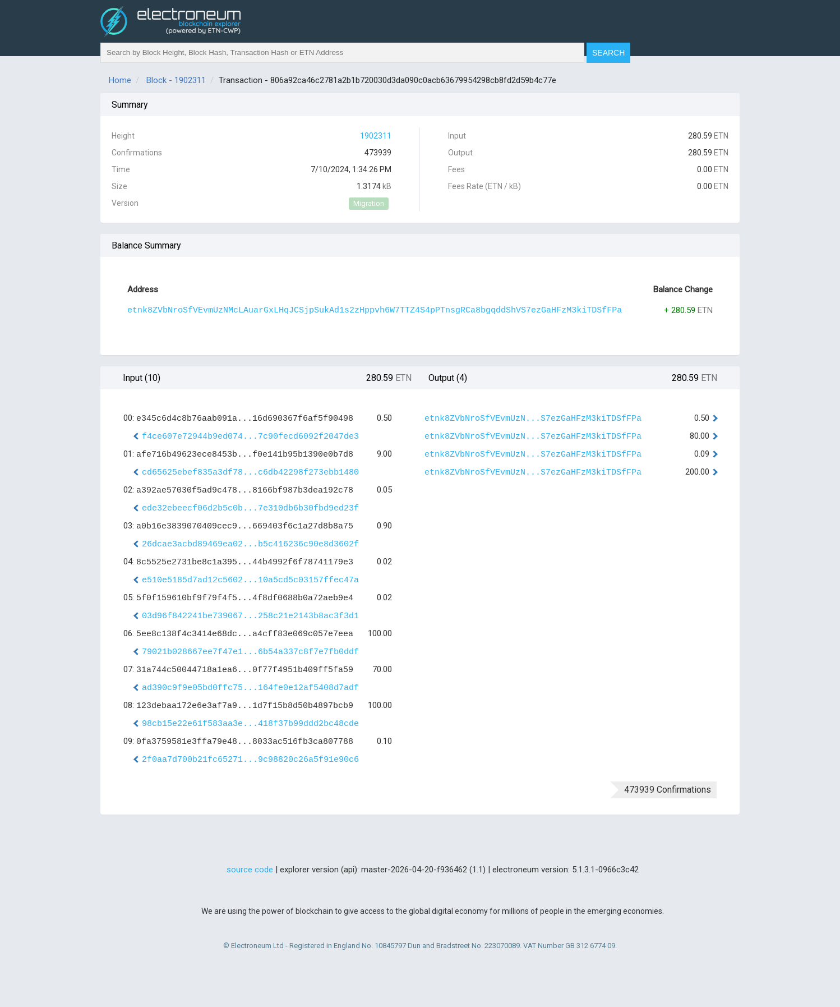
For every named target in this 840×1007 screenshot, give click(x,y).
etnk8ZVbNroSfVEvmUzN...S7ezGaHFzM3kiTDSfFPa (532, 419)
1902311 (375, 135)
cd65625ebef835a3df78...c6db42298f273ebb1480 (250, 472)
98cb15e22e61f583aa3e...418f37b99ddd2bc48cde (250, 724)
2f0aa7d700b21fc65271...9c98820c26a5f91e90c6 (250, 760)
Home (120, 80)
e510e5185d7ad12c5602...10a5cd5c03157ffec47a (250, 580)
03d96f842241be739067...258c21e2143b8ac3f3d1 (250, 616)
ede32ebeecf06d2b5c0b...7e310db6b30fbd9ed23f (250, 508)
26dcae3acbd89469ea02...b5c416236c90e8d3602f (250, 544)
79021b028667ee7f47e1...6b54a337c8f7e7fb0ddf (250, 652)
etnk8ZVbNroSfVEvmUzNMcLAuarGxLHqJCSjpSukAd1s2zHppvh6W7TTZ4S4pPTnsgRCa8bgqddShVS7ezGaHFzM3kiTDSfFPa (374, 310)
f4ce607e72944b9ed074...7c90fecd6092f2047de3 (250, 437)
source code (250, 870)
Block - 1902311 (176, 80)
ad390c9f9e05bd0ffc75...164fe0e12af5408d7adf (250, 688)
